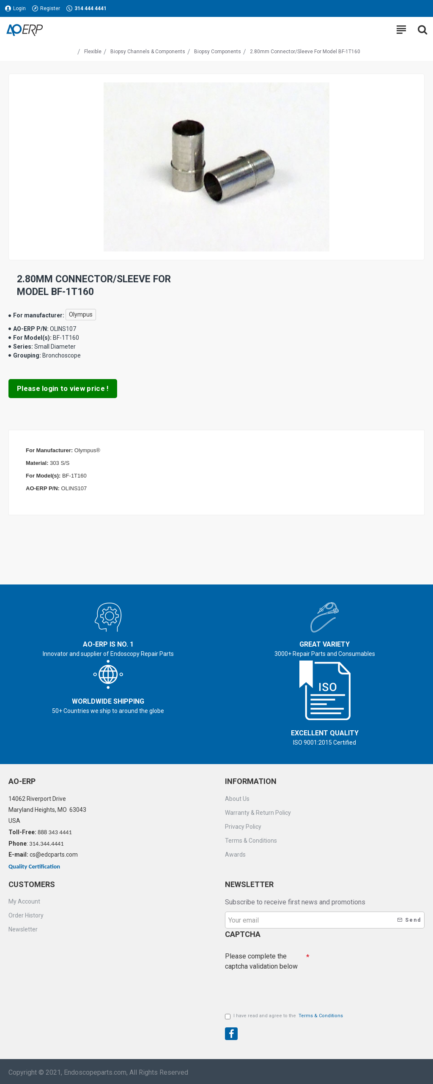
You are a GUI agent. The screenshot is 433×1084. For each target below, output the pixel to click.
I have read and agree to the (284, 1016)
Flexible (92, 52)
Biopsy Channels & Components (147, 52)
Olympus (81, 314)
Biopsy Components (217, 52)
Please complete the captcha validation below (261, 959)
